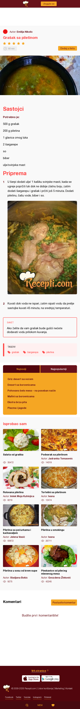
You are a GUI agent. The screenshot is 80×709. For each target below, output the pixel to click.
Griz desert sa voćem (20, 379)
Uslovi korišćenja (45, 688)
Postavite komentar (64, 602)
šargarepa (32, 352)
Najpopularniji (59, 368)
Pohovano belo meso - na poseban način (32, 390)
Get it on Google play (50, 678)
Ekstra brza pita (17, 402)
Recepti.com (6, 688)
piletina (50, 352)
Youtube (27, 697)
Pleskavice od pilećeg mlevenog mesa (59, 564)
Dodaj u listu (67, 48)
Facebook (9, 697)
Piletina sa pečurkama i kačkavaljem (21, 523)
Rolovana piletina (21, 484)
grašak (15, 352)
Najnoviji (21, 368)
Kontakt (69, 688)
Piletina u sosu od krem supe (21, 564)
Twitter (18, 697)
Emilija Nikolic (25, 31)
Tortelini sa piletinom (59, 484)
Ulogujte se (48, 4)
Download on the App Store (31, 678)
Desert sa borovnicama (21, 384)
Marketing (59, 688)
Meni (40, 705)
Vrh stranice (38, 670)
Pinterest (47, 697)
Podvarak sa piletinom (59, 446)
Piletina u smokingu (59, 523)
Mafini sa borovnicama (21, 396)
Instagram (37, 697)
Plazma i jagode (17, 407)
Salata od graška (21, 446)
